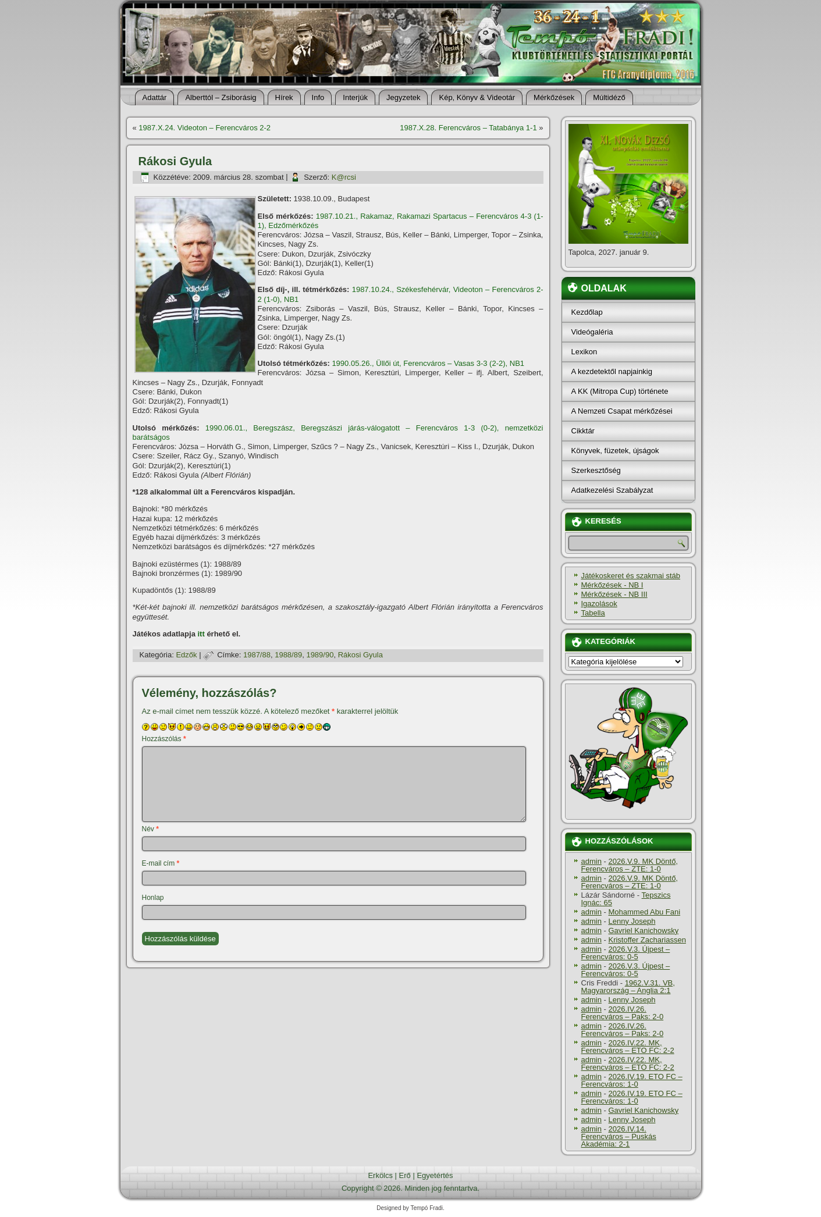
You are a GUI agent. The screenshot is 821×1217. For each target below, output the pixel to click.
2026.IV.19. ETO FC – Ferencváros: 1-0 (632, 1080)
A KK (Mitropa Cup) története (620, 391)
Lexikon (584, 351)
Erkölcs (380, 1175)
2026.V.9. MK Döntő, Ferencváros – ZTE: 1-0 (629, 865)
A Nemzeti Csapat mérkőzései (622, 411)
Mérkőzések (554, 97)
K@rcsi (344, 177)
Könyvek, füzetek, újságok (615, 450)
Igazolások (599, 603)
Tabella (593, 612)
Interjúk (355, 97)
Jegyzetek (403, 97)
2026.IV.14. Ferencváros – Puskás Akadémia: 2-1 (618, 1136)
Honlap (153, 898)
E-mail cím (161, 863)
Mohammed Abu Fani (644, 912)
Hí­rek (284, 97)
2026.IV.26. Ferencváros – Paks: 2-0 (622, 1013)
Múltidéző (609, 97)
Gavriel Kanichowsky (643, 930)
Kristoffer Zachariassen (646, 939)
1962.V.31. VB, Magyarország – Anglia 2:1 (628, 986)
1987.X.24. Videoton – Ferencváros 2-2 (204, 127)
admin (591, 861)
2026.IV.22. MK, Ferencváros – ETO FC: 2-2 (627, 1046)
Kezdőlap (587, 312)
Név (150, 829)
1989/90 (319, 654)
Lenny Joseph (631, 921)
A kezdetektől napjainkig (611, 371)
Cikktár (583, 430)
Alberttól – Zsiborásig (220, 97)
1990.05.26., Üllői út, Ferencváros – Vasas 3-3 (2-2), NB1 (428, 363)
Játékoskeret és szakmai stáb (631, 575)
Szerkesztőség (596, 470)
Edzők (186, 654)
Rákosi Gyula (360, 654)
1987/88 (257, 654)
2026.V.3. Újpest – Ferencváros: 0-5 (625, 953)
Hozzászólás (164, 739)
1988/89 (288, 654)
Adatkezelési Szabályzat (612, 490)
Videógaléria (592, 332)
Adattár (155, 97)
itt (201, 633)
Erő (405, 1175)
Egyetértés (435, 1175)
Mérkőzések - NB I (612, 585)
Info (318, 97)
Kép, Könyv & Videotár (477, 97)
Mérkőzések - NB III (614, 594)
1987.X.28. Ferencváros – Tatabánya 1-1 (468, 127)
